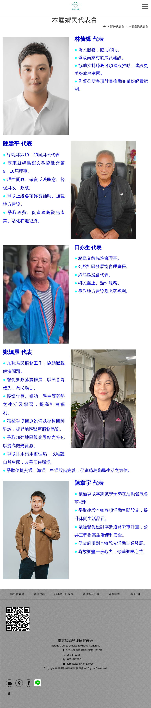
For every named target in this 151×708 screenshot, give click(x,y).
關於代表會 (117, 26)
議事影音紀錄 (91, 594)
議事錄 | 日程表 (63, 594)
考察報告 (114, 594)
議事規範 (39, 594)
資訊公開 (135, 594)
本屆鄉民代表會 (138, 26)
